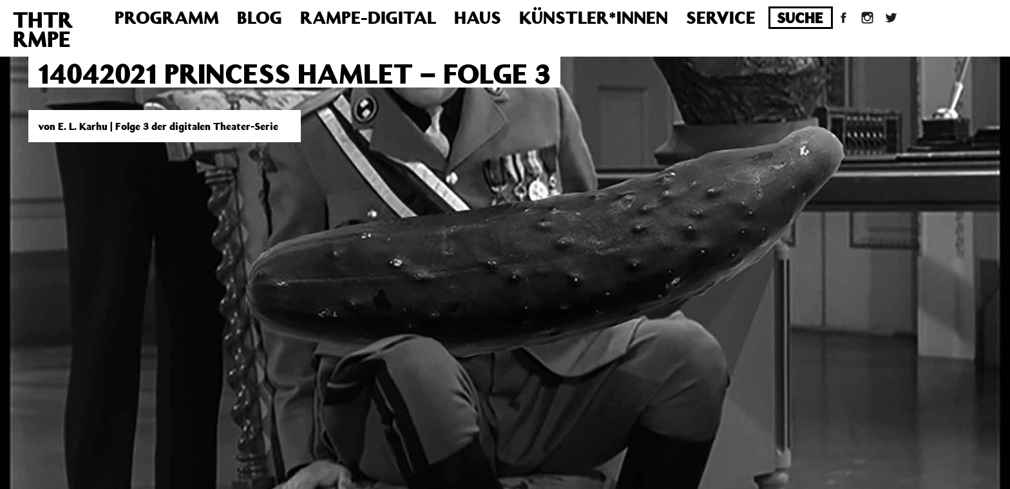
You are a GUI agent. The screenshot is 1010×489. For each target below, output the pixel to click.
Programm (167, 17)
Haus (477, 17)
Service (721, 17)
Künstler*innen (593, 17)
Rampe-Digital (368, 17)
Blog (259, 17)
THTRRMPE (43, 29)
